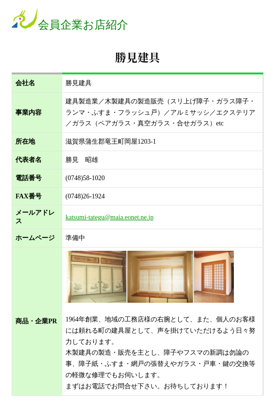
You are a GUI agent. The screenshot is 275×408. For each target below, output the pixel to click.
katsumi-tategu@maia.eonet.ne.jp (109, 217)
